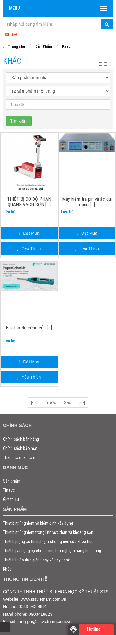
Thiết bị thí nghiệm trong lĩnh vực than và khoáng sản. (48, 532)
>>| (82, 402)
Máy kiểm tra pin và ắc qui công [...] (87, 201)
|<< (34, 402)
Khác (66, 46)
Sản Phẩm (43, 46)
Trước (50, 402)
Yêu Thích (29, 248)
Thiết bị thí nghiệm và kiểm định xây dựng (38, 523)
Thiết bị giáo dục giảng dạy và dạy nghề (36, 559)
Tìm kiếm (19, 121)
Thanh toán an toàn (20, 457)
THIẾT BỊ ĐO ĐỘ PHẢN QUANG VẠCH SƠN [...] (29, 201)
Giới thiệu (11, 499)
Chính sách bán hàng (21, 439)
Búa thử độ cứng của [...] (29, 328)
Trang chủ (16, 46)
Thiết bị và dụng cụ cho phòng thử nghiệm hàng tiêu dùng (52, 550)
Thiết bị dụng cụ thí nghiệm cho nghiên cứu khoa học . (49, 541)
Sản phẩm (11, 481)
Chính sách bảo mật (20, 448)
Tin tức (9, 490)
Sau (67, 402)
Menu (14, 8)
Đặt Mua (29, 233)
